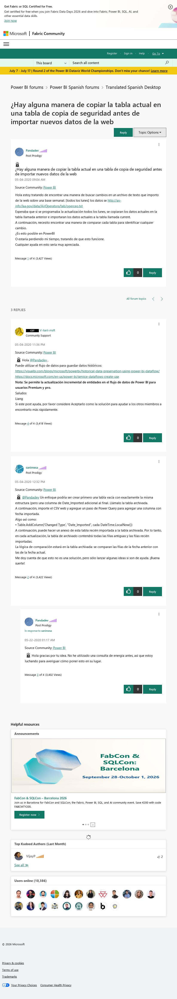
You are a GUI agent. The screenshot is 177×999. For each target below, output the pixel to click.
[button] (123, 132)
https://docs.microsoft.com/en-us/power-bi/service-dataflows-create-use (67, 376)
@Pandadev (38, 360)
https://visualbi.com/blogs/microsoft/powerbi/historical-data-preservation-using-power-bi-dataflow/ (87, 371)
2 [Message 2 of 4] (28, 577)
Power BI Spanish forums (74, 87)
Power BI (49, 187)
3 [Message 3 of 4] (37, 674)
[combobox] (121, 63)
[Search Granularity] (51, 63)
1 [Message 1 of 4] (28, 258)
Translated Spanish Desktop (133, 87)
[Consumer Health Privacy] (55, 985)
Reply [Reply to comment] (152, 438)
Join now (10, 20)
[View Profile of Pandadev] (32, 150)
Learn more (159, 70)
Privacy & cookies (13, 963)
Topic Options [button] (149, 132)
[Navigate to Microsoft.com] (15, 33)
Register (112, 53)
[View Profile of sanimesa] (32, 467)
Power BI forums (27, 87)
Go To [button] (156, 53)
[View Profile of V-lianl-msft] (47, 330)
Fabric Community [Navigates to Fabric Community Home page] (48, 33)
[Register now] (29, 815)
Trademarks (9, 976)
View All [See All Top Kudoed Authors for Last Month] (21, 865)
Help (142, 53)
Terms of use (10, 970)
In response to (38, 630)
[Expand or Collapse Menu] (6, 44)
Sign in (128, 53)
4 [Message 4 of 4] (28, 423)
